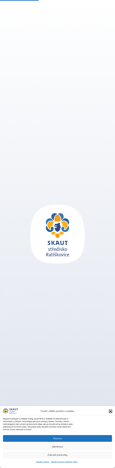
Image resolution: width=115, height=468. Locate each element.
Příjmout (57, 438)
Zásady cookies (42, 462)
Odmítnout (57, 446)
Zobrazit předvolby (57, 454)
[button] (110, 411)
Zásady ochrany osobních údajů (64, 462)
